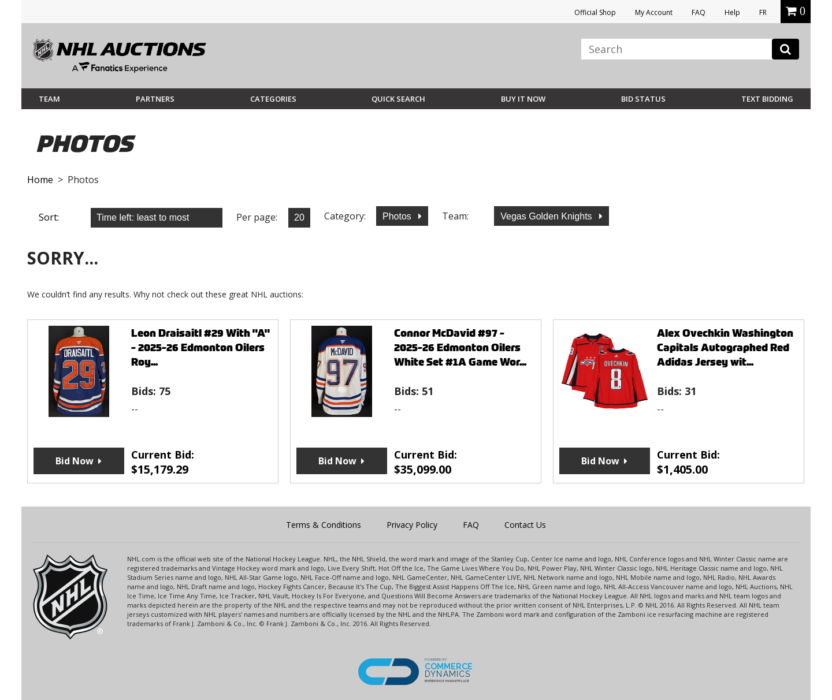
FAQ (698, 12)
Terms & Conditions (323, 524)
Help (732, 12)
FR (763, 12)
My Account (654, 12)
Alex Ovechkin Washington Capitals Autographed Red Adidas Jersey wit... (725, 347)
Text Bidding (767, 99)
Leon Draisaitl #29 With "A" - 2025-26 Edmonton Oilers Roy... (200, 347)
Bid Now (74, 461)
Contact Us (525, 524)
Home (40, 179)
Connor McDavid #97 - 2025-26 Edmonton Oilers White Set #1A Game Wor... (460, 347)
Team (49, 99)
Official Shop (595, 12)
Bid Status (643, 99)
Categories (273, 99)
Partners (155, 99)
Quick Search (398, 99)
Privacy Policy (412, 524)
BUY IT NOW (523, 99)
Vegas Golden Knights (547, 216)
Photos (398, 216)
